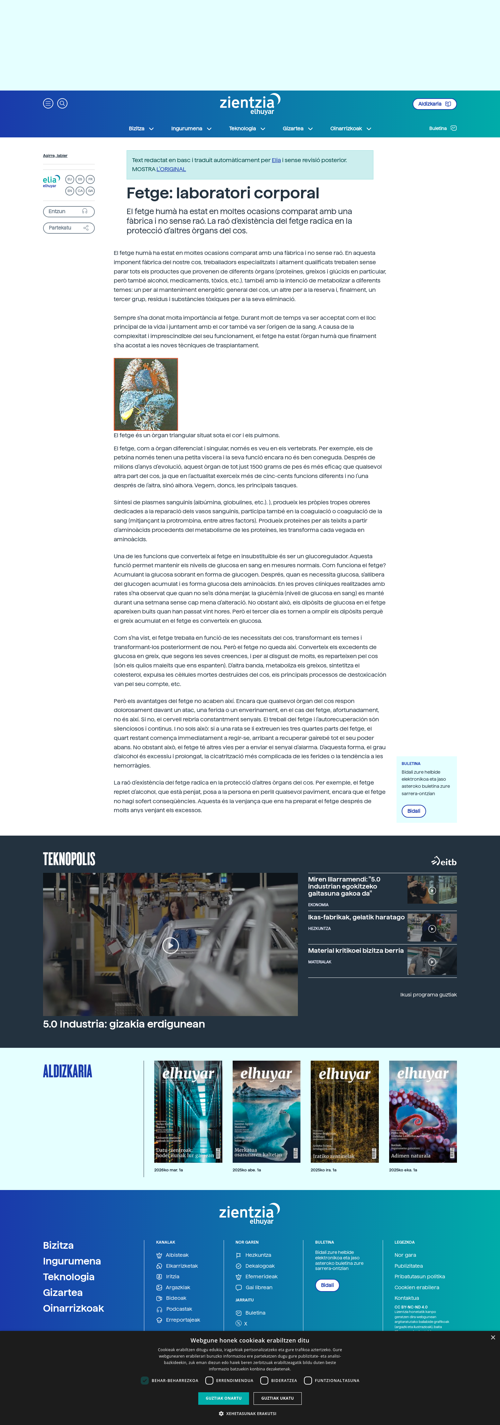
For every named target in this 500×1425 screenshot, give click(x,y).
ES (80, 179)
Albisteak (172, 1255)
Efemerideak (257, 1276)
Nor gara (405, 1255)
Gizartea (63, 1292)
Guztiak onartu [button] (224, 1398)
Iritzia (167, 1276)
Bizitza (58, 1245)
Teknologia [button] (247, 129)
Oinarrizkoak (73, 1308)
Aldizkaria (434, 104)
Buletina (443, 128)
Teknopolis (69, 858)
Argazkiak (173, 1287)
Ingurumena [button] (191, 129)
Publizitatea (409, 1266)
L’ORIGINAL (171, 169)
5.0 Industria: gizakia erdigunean (124, 1024)
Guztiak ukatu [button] (277, 1398)
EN (69, 191)
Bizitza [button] (142, 129)
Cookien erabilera (417, 1287)
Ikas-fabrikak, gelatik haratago (356, 917)
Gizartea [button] (298, 129)
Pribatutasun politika (420, 1276)
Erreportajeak (178, 1320)
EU (69, 179)
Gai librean (254, 1287)
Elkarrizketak (177, 1266)
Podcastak (174, 1309)
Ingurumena (72, 1261)
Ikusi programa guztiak (428, 995)
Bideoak (171, 1298)
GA (90, 191)
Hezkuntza (253, 1255)
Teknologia (69, 1276)
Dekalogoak (255, 1266)
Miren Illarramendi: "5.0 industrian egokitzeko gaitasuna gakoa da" (344, 886)
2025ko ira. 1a (323, 1170)
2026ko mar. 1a (168, 1170)
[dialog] (250, 1378)
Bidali (413, 811)
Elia (276, 160)
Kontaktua (407, 1298)
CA (80, 191)
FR (90, 179)
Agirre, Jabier (55, 155)
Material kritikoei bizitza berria (356, 950)
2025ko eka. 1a (403, 1170)
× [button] (492, 1337)
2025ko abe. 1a (247, 1170)
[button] (48, 103)
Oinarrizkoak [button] (351, 129)
